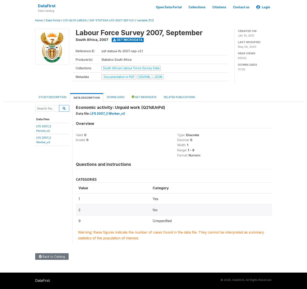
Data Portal (53, 20)
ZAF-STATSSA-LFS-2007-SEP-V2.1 (111, 20)
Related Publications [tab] (179, 97)
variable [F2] (145, 20)
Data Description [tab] (87, 97)
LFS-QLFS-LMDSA (75, 20)
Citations (219, 7)
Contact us (241, 7)
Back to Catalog (52, 256)
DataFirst (46, 6)
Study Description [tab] (52, 97)
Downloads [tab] (116, 97)
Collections (197, 7)
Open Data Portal (169, 7)
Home (39, 20)
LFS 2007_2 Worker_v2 (107, 113)
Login (263, 7)
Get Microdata (128, 40)
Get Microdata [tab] (144, 97)
